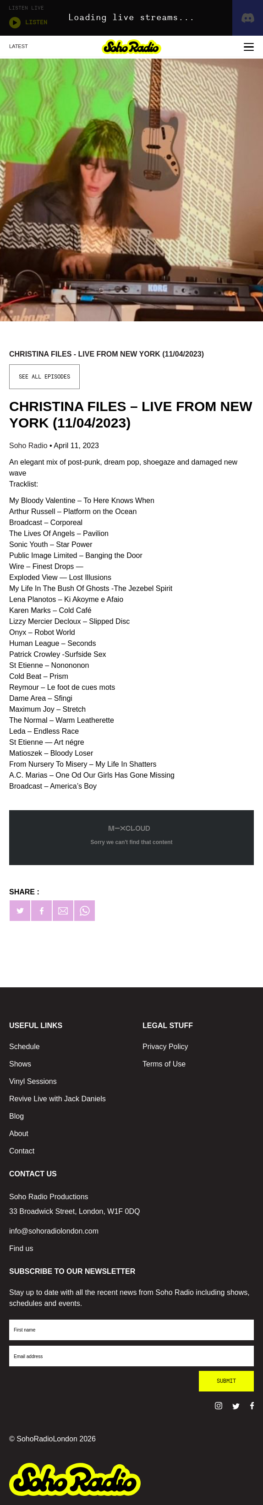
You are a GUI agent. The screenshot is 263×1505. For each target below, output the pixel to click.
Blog (16, 1116)
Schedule (24, 1046)
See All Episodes (44, 376)
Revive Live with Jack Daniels (57, 1099)
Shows (20, 1064)
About (18, 1133)
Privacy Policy (165, 1046)
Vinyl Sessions (33, 1081)
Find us (21, 1248)
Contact (21, 1151)
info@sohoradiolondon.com (54, 1231)
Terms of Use (164, 1064)
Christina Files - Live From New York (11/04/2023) (106, 354)
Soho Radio (29, 445)
